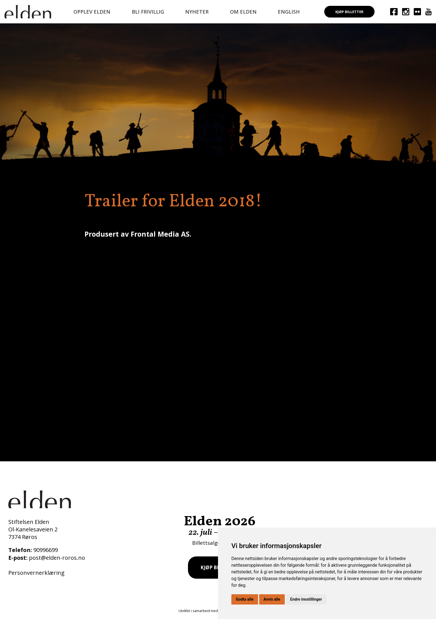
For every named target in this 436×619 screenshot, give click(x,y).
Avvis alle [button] (272, 599)
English (289, 11)
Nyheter (197, 11)
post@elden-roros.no (57, 557)
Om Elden (243, 11)
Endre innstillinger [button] (306, 599)
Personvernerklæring (36, 572)
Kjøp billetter (349, 11)
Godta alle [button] (245, 599)
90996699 (45, 550)
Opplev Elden (91, 11)
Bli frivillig (148, 11)
